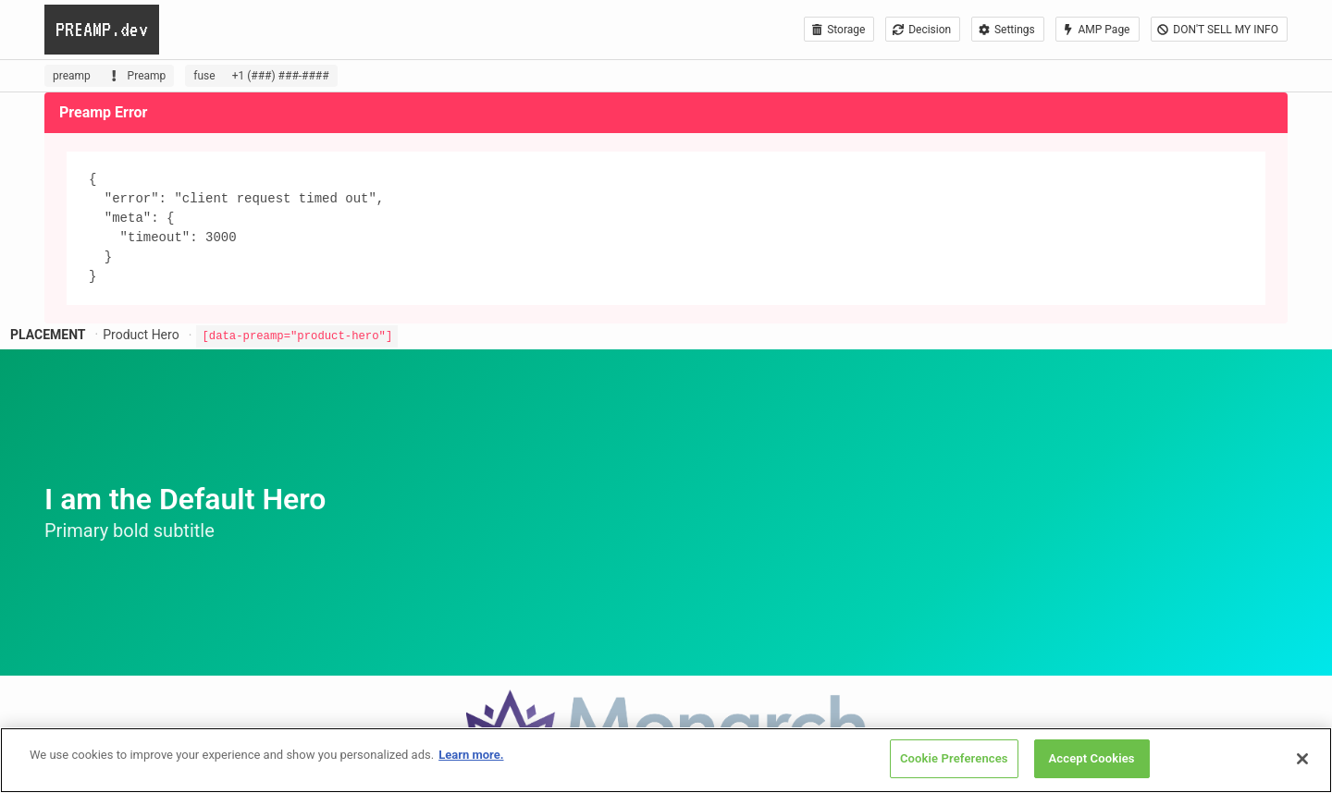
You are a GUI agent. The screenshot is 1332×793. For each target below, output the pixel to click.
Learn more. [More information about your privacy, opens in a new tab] (470, 755)
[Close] (1302, 758)
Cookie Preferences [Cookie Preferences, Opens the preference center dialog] (954, 758)
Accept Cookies (1092, 758)
